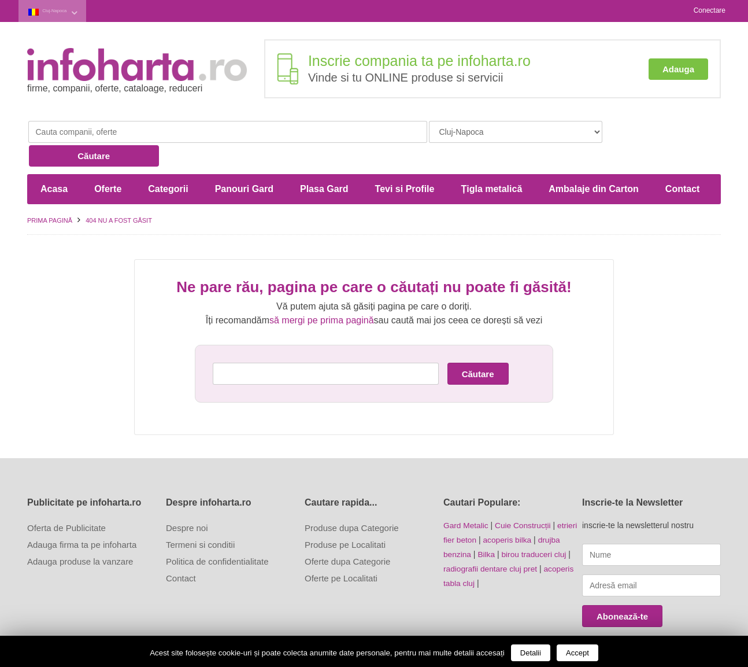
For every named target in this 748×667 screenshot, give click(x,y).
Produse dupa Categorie (352, 502)
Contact (682, 163)
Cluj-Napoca (65, 11)
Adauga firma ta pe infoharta (81, 519)
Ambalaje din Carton (594, 163)
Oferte (107, 163)
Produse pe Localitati (345, 519)
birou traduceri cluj (535, 527)
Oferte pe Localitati (341, 552)
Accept (577, 652)
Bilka (486, 527)
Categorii (168, 163)
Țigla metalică (491, 163)
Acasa (54, 163)
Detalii (530, 652)
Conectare (709, 10)
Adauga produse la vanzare (80, 535)
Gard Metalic (466, 499)
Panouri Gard (244, 163)
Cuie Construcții (524, 499)
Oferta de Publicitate (66, 502)
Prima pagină (49, 194)
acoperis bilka (509, 513)
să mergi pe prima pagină (321, 294)
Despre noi (187, 502)
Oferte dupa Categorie (347, 535)
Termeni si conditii (200, 519)
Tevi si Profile (405, 163)
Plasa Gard (324, 163)
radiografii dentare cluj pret (491, 541)
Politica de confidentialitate (217, 535)
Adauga (678, 68)
